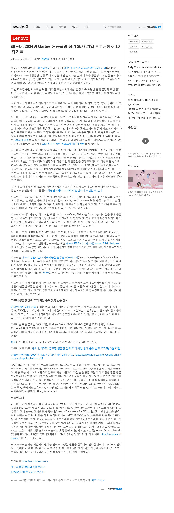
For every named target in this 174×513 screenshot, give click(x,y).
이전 (130, 179)
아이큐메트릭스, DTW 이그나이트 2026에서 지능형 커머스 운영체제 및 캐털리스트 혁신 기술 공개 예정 (145, 156)
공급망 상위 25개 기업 (23, 306)
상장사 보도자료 (138, 61)
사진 (86, 26)
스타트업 (134, 52)
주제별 (49, 26)
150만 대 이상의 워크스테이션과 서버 (63, 143)
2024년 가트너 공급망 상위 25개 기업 (85, 67)
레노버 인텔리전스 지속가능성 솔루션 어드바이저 (50, 257)
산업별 (36, 26)
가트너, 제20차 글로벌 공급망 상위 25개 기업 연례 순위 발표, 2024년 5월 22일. (76, 348)
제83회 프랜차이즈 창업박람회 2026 (146, 109)
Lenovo (45, 59)
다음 (160, 179)
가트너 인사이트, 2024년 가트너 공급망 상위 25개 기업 (42, 354)
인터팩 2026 (134, 104)
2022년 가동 (22, 140)
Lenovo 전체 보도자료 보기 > (27, 472)
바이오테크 (147, 46)
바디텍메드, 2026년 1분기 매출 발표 (146, 80)
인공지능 (134, 46)
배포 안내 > (98, 480)
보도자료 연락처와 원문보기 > (28, 466)
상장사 (75, 26)
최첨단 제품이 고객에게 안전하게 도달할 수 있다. (75, 190)
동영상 (132, 127)
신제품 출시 (147, 41)
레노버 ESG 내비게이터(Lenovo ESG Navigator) (93, 243)
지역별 (62, 26)
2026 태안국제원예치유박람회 (143, 100)
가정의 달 (134, 41)
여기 (13, 342)
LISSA (45, 272)
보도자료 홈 (20, 26)
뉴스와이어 (44, 67)
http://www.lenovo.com (35, 461)
